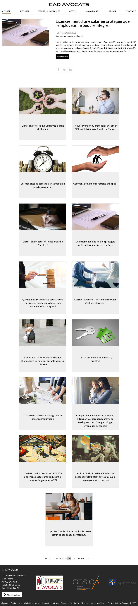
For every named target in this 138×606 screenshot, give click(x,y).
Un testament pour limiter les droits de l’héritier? (43, 243)
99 (57, 558)
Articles (100, 603)
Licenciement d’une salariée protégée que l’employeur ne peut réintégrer (95, 243)
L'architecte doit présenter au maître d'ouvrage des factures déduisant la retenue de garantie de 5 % (43, 477)
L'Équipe (24, 11)
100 (61, 558)
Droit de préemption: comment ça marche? (95, 359)
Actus (72, 11)
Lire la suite (62, 56)
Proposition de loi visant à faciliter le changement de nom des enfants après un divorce (43, 361)
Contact (130, 11)
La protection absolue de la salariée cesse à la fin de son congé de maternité (69, 533)
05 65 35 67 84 (13, 588)
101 (65, 558)
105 (82, 558)
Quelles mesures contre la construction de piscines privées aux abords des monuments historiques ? (42, 303)
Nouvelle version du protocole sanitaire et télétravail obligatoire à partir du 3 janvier (95, 127)
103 (74, 558)
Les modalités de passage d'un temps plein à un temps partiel (43, 185)
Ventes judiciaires (49, 11)
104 (78, 558)
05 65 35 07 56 (13, 584)
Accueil (6, 11)
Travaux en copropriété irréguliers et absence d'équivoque (42, 417)
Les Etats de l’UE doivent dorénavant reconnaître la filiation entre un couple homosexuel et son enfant (95, 477)
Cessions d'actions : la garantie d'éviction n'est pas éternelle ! (95, 301)
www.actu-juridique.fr (73, 36)
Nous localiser (13, 595)
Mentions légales (88, 603)
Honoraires (92, 11)
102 (69, 558)
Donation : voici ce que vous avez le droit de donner (43, 127)
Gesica (112, 11)
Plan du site (74, 603)
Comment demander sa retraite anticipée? (95, 183)
